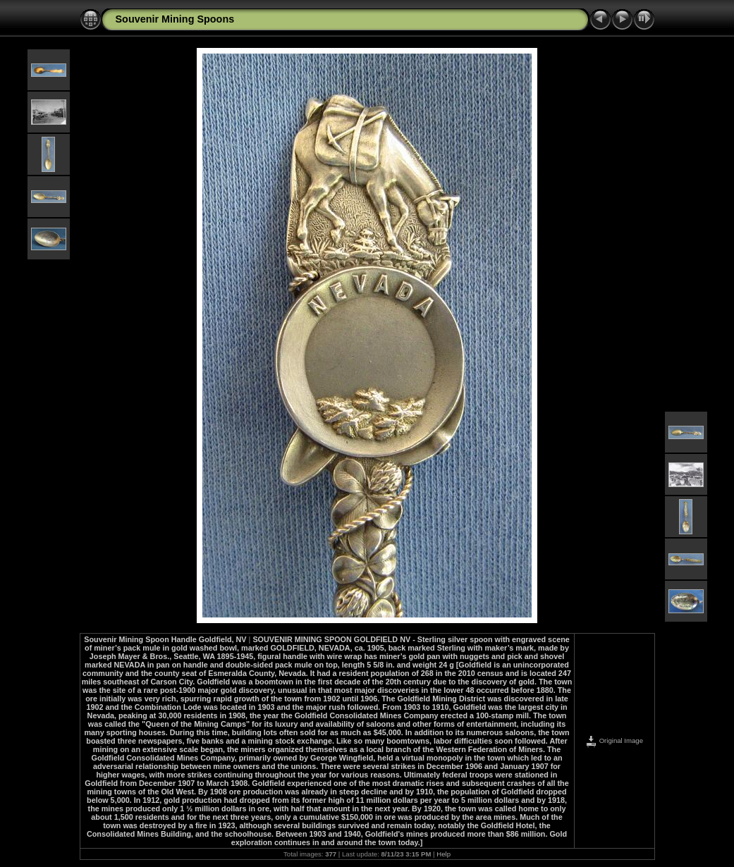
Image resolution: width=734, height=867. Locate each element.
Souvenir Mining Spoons (175, 19)
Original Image (614, 740)
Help (443, 854)
